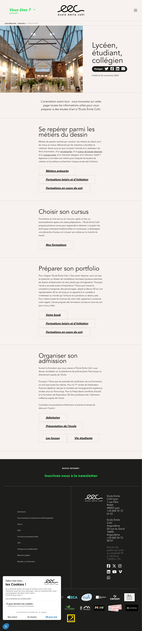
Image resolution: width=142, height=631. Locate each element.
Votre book (53, 315)
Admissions (21, 512)
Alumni (20, 524)
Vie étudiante (83, 438)
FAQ (19, 530)
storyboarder (66, 151)
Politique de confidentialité (27, 549)
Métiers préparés (57, 171)
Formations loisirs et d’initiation (67, 179)
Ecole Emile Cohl (10, 23)
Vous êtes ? (22, 23)
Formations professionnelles (27, 537)
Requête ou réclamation (26, 561)
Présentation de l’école (61, 426)
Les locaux (53, 438)
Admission (53, 417)
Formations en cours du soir (64, 188)
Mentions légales (23, 555)
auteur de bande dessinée (90, 151)
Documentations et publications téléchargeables (35, 518)
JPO (19, 543)
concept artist (49, 155)
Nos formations (56, 244)
